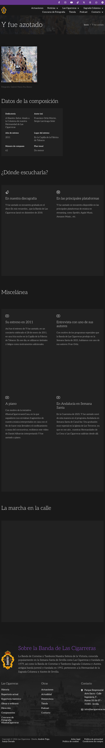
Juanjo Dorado (8, 741)
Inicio (86, 25)
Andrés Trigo (43, 739)
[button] (52, 8)
